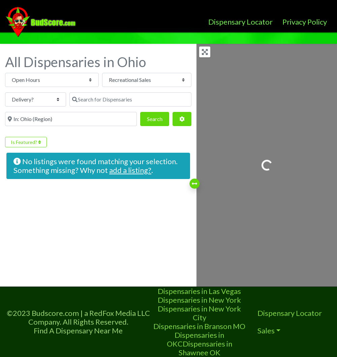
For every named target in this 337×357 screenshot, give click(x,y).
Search (158, 98)
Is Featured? (26, 122)
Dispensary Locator (240, 21)
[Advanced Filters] (182, 99)
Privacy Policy (304, 21)
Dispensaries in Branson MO (199, 326)
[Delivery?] (159, 80)
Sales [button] (266, 330)
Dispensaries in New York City (199, 313)
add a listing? (130, 150)
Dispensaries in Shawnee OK (205, 348)
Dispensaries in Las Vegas (199, 291)
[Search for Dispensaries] (37, 99)
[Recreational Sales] (91, 80)
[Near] (104, 99)
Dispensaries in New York (199, 299)
